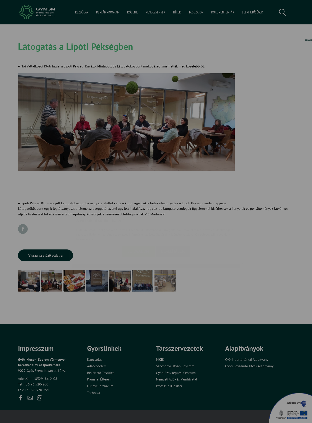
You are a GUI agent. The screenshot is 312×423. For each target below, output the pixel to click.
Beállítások (173, 225)
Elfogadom (138, 225)
